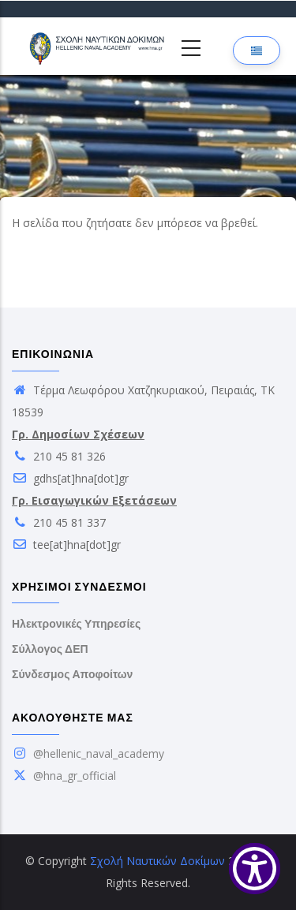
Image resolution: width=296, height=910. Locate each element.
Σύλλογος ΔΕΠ (50, 649)
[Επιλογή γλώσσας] (256, 50)
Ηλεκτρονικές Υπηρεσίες (76, 623)
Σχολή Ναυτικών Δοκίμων (157, 860)
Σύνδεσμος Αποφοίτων (72, 674)
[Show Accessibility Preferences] (254, 868)
